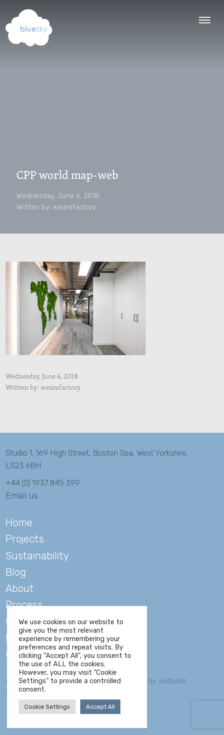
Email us (22, 496)
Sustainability (37, 555)
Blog (16, 572)
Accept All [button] (100, 706)
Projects (25, 539)
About (20, 588)
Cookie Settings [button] (47, 706)
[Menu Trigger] (204, 20)
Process (24, 605)
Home (19, 522)
